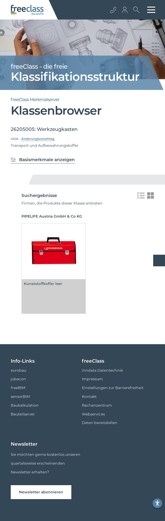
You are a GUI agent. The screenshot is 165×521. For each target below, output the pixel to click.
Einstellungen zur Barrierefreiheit (113, 388)
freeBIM (18, 388)
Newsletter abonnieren (41, 492)
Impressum (92, 379)
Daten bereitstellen (99, 423)
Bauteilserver (23, 414)
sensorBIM (20, 396)
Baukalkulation (25, 405)
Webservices (93, 414)
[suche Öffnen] (135, 13)
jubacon (18, 379)
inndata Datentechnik (102, 370)
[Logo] (27, 10)
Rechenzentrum (97, 405)
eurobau (18, 370)
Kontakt (89, 396)
